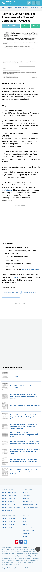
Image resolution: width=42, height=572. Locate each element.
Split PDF (26, 492)
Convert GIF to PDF (8, 501)
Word (35, 26)
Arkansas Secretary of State (11, 292)
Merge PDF (26, 495)
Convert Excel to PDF (9, 495)
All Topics (26, 536)
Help (24, 521)
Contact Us (26, 533)
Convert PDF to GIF (8, 524)
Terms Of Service (28, 530)
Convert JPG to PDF (9, 510)
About (25, 518)
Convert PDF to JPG (9, 518)
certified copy (7, 190)
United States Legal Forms (10, 296)
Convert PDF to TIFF (9, 527)
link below (14, 277)
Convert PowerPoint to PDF (11, 507)
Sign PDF (26, 498)
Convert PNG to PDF (9, 498)
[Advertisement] (21, 221)
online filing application (30, 270)
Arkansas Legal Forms (29, 292)
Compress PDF (28, 501)
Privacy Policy (27, 527)
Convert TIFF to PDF (9, 504)
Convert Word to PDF (9, 492)
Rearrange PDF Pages (30, 504)
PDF (25, 26)
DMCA (25, 524)
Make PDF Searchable (30, 507)
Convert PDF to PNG (9, 521)
